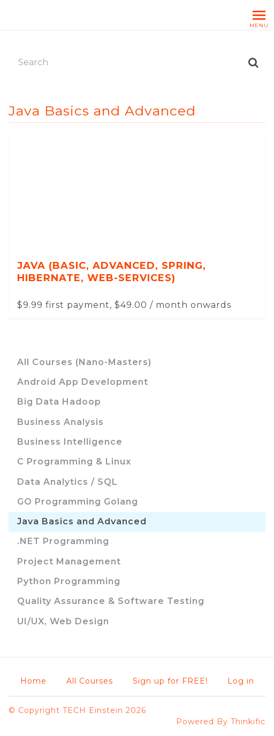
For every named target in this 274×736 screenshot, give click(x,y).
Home (33, 681)
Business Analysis (60, 422)
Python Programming (68, 581)
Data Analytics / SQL (67, 482)
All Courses (89, 681)
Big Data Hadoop (59, 402)
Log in (240, 681)
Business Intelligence (70, 442)
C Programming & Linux (74, 461)
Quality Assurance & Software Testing (110, 601)
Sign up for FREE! (170, 681)
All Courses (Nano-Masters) (84, 362)
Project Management (69, 561)
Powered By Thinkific (220, 721)
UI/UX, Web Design (63, 621)
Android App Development (82, 382)
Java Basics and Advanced (82, 521)
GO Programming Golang (77, 502)
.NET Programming (63, 541)
